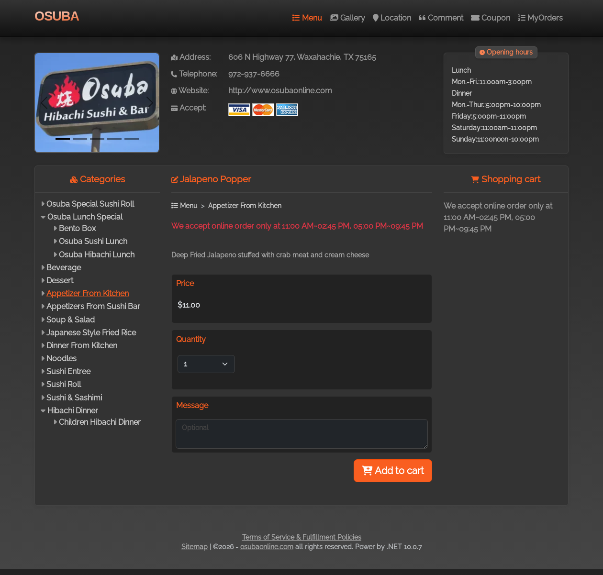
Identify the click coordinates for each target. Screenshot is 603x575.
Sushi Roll (63, 384)
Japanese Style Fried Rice (91, 332)
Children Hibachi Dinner (100, 422)
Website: (190, 90)
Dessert (59, 280)
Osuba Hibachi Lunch (96, 254)
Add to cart (393, 470)
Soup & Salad (70, 319)
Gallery (347, 17)
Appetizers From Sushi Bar (93, 306)
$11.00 (189, 305)
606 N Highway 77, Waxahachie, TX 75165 (302, 57)
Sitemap (194, 547)
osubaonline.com (266, 547)
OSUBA (56, 16)
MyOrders (540, 17)
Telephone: (194, 73)
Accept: (188, 107)
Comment (441, 17)
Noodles (61, 358)
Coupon (490, 17)
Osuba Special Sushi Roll (90, 204)
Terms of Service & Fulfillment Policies (301, 537)
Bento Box (77, 228)
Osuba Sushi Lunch (93, 241)
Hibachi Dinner (72, 410)
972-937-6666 (253, 73)
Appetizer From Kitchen (87, 293)
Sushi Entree (68, 371)
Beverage (63, 267)
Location (392, 17)
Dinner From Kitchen (81, 345)
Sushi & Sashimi (74, 397)
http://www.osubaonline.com (280, 90)
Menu (307, 17)
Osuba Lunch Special (85, 216)
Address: (191, 57)
